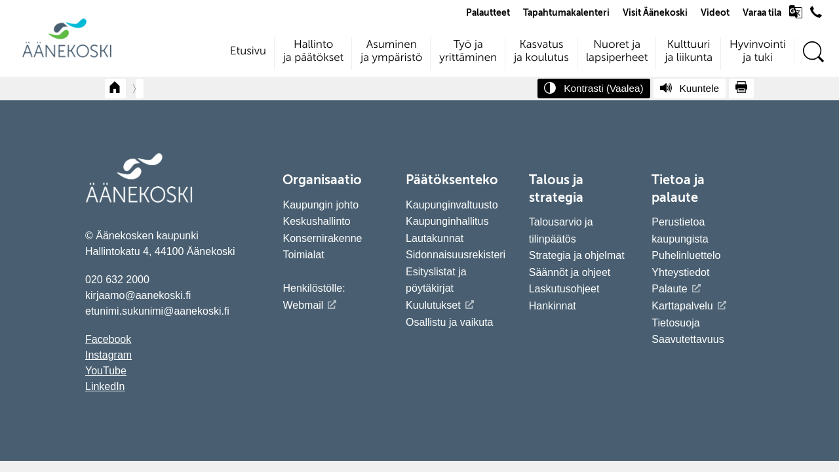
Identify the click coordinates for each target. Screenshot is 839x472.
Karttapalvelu (682, 305)
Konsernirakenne (322, 238)
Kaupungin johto (321, 204)
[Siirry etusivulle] (67, 56)
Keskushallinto (316, 221)
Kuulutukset (433, 305)
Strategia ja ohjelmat (577, 255)
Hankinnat (554, 305)
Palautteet (488, 13)
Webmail (303, 305)
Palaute (669, 288)
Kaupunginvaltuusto (452, 204)
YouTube (106, 370)
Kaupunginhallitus (447, 221)
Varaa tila (762, 13)
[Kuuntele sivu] (690, 88)
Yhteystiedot (680, 272)
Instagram (108, 355)
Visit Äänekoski (655, 13)
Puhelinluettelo (686, 255)
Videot (715, 13)
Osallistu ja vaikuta (449, 322)
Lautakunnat (434, 238)
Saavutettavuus (688, 339)
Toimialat (303, 254)
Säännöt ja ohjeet (570, 272)
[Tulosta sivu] (741, 88)
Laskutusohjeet (564, 288)
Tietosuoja (675, 322)
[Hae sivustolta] (813, 52)
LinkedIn (105, 386)
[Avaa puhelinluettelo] (816, 15)
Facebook (108, 339)
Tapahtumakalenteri (566, 13)
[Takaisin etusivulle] (115, 88)
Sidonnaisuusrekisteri (455, 254)
